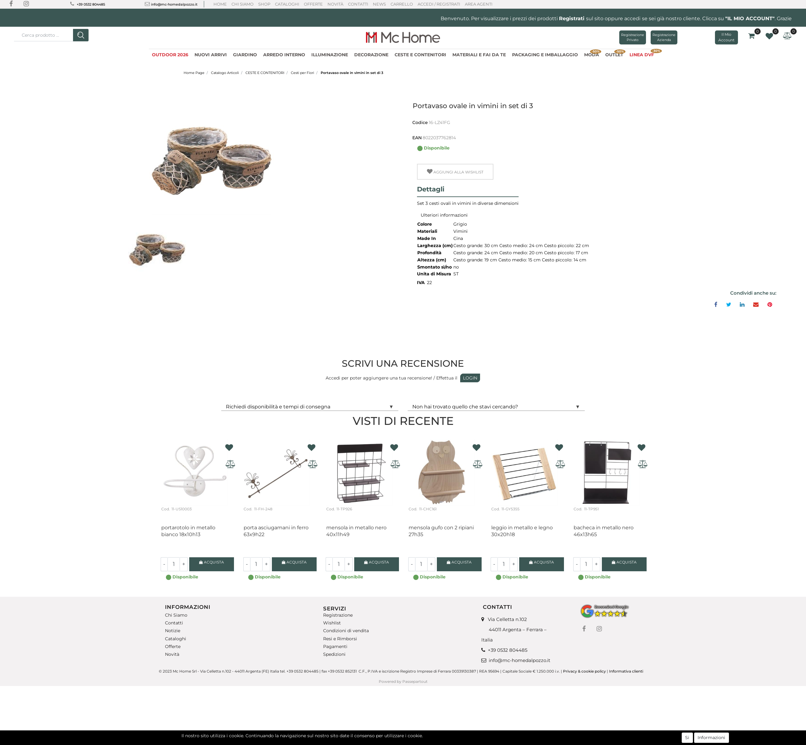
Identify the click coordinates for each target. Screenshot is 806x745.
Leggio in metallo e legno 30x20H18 (522, 531)
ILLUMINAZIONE (329, 54)
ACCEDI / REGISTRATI (439, 4)
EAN (417, 137)
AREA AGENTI (478, 4)
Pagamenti (335, 646)
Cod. (165, 509)
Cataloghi (287, 4)
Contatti (358, 4)
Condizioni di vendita (346, 630)
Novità (335, 4)
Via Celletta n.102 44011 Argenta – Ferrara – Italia (514, 629)
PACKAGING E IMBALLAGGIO (545, 54)
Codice (420, 122)
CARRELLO (402, 4)
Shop (264, 4)
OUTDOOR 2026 (170, 54)
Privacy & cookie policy (584, 671)
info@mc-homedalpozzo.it (174, 4)
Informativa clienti (626, 671)
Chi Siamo (242, 4)
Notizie (172, 630)
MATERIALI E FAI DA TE (479, 54)
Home (220, 4)
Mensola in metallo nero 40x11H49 (356, 531)
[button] (81, 35)
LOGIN (470, 378)
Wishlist (332, 623)
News (379, 4)
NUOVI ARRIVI (211, 54)
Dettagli (430, 189)
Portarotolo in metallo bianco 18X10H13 (188, 531)
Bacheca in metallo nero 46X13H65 (604, 531)
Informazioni (711, 737)
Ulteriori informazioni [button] (444, 215)
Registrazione (338, 615)
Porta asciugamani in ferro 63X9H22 (276, 531)
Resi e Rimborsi (340, 638)
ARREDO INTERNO (284, 54)
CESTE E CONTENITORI (420, 54)
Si (687, 737)
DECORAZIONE (371, 54)
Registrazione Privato (632, 37)
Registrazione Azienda (664, 37)
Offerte (313, 4)
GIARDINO (245, 54)
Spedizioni (334, 654)
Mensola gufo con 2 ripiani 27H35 (441, 531)
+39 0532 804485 (91, 4)
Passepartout (415, 681)
